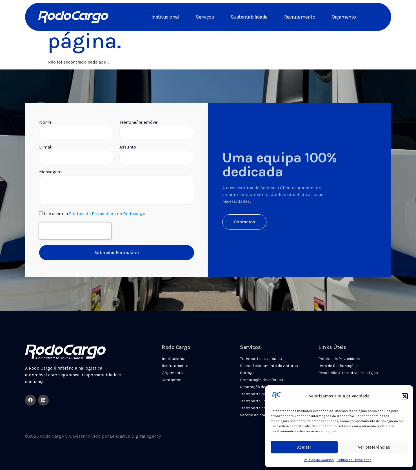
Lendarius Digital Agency (135, 436)
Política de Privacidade (354, 460)
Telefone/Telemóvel (139, 122)
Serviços (205, 17)
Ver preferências (374, 447)
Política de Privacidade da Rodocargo (107, 214)
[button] (405, 396)
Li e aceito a (94, 214)
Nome (45, 122)
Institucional (165, 17)
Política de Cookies (319, 460)
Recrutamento (299, 17)
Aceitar (304, 447)
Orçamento (344, 17)
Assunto (127, 147)
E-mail (46, 147)
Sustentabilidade (249, 17)
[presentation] (75, 230)
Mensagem (50, 172)
